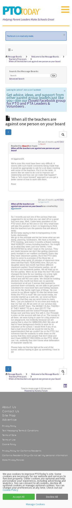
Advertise (9, 419)
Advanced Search (16, 78)
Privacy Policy (9, 426)
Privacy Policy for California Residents (21, 451)
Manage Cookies (35, 504)
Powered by (29, 390)
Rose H (25, 146)
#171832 (60, 142)
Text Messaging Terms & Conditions (20, 430)
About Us (9, 407)
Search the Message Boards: (24, 71)
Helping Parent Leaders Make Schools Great (28, 19)
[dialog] (36, 489)
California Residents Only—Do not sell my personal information (35, 455)
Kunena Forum (41, 390)
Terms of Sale (9, 435)
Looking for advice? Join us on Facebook (24, 89)
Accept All (18, 496)
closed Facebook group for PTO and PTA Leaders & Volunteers (36, 103)
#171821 (60, 200)
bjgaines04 (16, 208)
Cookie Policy (9, 444)
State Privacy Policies (13, 460)
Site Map (9, 415)
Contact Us (10, 411)
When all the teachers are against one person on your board (35, 149)
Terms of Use (9, 440)
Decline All (52, 496)
